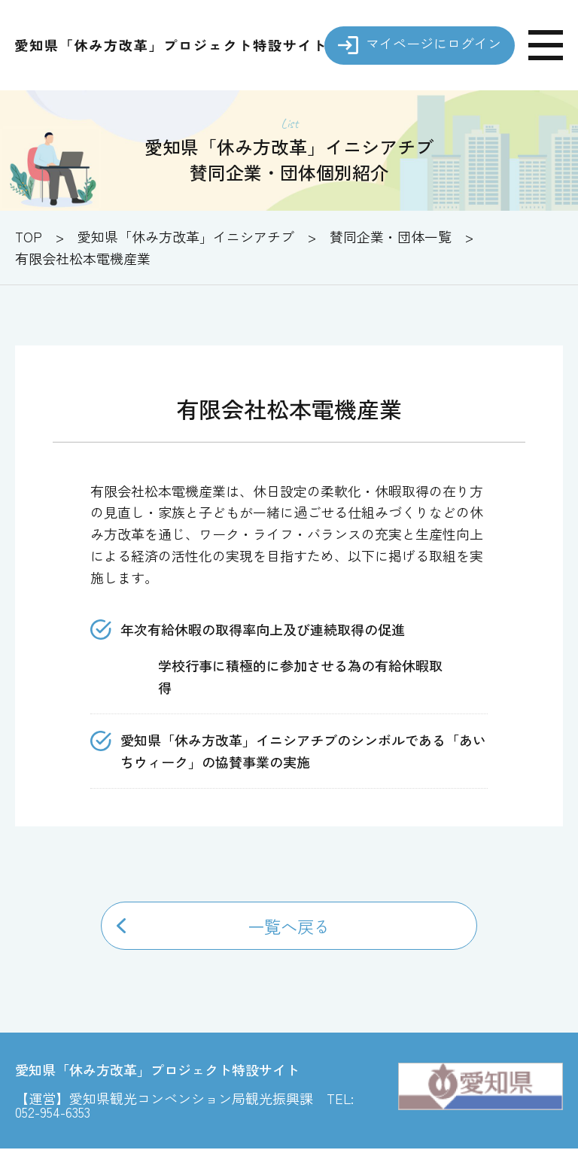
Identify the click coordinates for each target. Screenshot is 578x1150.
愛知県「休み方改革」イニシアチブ (186, 236)
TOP (28, 236)
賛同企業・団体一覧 (391, 236)
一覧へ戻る (289, 926)
